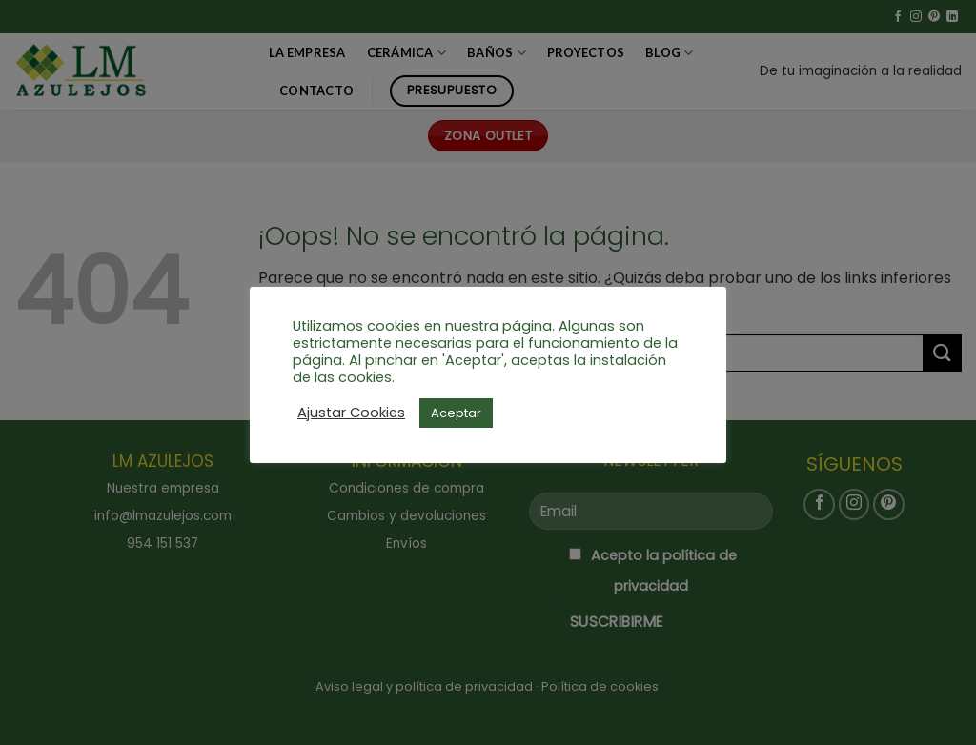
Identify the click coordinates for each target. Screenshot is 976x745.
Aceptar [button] (456, 413)
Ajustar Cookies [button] (351, 412)
